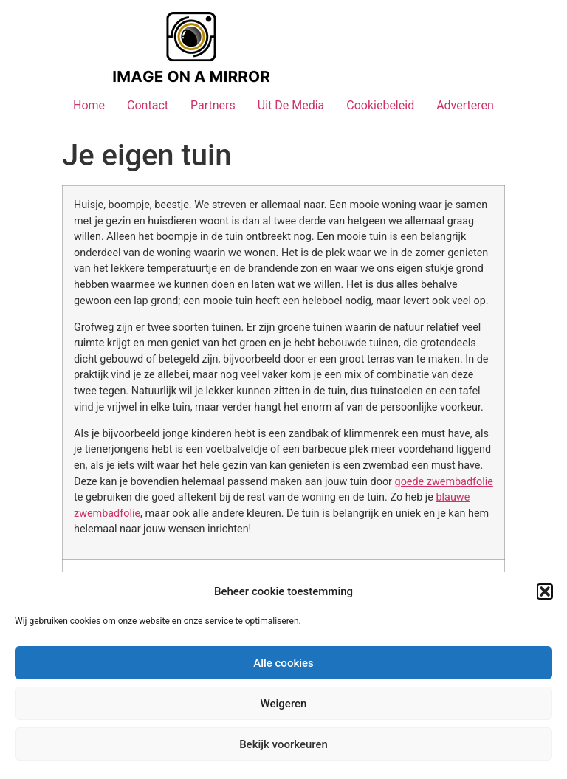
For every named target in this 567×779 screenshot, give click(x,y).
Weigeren (284, 703)
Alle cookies (283, 663)
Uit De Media (291, 105)
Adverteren (465, 105)
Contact (147, 105)
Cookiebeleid (380, 105)
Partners (213, 105)
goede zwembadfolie (444, 482)
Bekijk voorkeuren (283, 744)
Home (89, 105)
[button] (544, 591)
